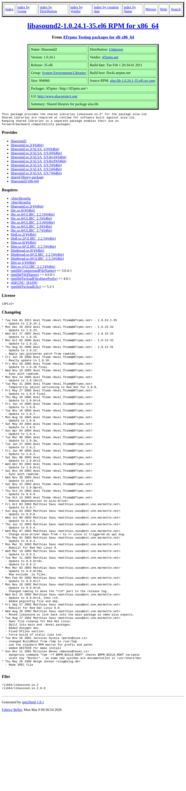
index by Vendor (76, 9)
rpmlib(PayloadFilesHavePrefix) (34, 281)
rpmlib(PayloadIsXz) (26, 289)
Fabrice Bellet (12, 785)
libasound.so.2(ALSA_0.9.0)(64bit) (36, 156)
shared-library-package (27, 180)
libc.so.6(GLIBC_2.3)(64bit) (31, 221)
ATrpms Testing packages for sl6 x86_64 (98, 37)
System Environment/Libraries (64, 73)
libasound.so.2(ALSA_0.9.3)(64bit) (36, 168)
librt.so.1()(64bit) (23, 265)
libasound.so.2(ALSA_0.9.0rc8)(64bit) (38, 164)
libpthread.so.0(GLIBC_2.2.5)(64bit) (37, 257)
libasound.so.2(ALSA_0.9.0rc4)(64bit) (38, 160)
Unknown (116, 49)
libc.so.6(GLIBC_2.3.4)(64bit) (33, 225)
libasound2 (18, 144)
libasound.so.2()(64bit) (27, 148)
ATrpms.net (110, 57)
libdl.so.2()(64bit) (23, 237)
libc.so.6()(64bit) (23, 213)
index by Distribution (48, 9)
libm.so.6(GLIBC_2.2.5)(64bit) (33, 249)
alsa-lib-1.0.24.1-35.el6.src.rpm (132, 81)
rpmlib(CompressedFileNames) (33, 273)
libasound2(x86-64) (25, 184)
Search (176, 9)
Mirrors (150, 9)
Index (9, 9)
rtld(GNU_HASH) (24, 285)
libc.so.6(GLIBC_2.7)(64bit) (31, 233)
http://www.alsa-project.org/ (58, 96)
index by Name (130, 9)
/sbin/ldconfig (21, 201)
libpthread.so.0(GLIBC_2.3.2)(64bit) (37, 261)
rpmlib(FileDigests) (25, 277)
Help (163, 9)
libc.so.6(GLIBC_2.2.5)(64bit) (33, 217)
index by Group (23, 9)
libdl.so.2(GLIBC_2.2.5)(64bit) (33, 241)
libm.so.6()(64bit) (23, 245)
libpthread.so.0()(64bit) (27, 253)
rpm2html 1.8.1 (33, 778)
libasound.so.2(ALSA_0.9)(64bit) (35, 152)
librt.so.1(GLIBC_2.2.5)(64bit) (33, 269)
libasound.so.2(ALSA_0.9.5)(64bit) (36, 172)
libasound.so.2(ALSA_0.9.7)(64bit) (36, 176)
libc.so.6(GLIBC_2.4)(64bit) (31, 229)
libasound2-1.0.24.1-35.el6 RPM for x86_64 (93, 26)
